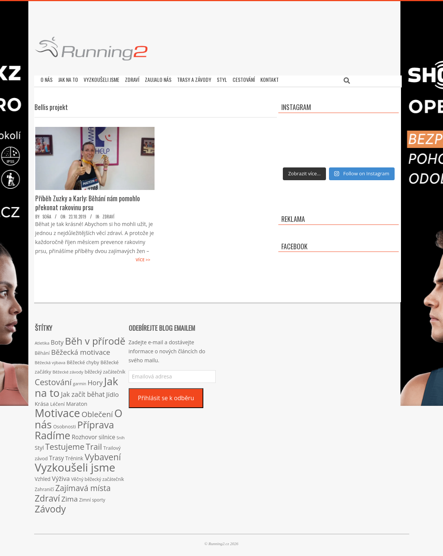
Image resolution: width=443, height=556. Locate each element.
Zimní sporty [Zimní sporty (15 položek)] (92, 498)
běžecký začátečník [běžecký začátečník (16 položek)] (105, 370)
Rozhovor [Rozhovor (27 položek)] (84, 435)
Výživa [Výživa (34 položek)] (61, 476)
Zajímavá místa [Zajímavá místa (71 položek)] (83, 486)
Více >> (142, 258)
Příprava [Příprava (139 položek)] (95, 422)
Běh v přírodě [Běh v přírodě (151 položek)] (95, 339)
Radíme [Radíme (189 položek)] (53, 433)
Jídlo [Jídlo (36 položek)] (112, 392)
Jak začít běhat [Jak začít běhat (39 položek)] (83, 392)
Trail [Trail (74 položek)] (94, 444)
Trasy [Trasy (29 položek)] (56, 456)
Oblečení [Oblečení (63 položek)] (97, 412)
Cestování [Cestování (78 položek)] (53, 380)
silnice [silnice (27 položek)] (107, 435)
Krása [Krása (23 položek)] (42, 401)
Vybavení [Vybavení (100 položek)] (103, 455)
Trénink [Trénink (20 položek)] (74, 456)
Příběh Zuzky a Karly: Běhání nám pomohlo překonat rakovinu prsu (87, 200)
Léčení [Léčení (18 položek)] (57, 402)
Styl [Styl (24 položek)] (39, 445)
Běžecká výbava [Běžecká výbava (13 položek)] (50, 360)
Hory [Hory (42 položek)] (94, 380)
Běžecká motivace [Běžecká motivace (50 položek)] (80, 350)
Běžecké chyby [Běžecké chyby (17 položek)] (83, 360)
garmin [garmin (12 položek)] (79, 381)
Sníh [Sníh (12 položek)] (121, 435)
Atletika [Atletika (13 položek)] (42, 341)
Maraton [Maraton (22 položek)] (76, 401)
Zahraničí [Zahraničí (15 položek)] (44, 487)
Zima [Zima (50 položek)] (69, 497)
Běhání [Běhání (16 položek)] (42, 351)
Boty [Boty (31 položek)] (57, 340)
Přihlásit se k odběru (166, 396)
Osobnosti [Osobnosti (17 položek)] (64, 424)
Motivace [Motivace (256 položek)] (57, 411)
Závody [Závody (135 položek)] (50, 506)
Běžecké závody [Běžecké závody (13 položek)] (68, 370)
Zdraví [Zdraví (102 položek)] (47, 496)
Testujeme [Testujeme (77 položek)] (65, 444)
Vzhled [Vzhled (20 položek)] (43, 477)
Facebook (294, 244)
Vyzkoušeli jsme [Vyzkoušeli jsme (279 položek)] (75, 465)
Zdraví (108, 215)
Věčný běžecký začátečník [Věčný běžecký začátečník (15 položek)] (97, 477)
